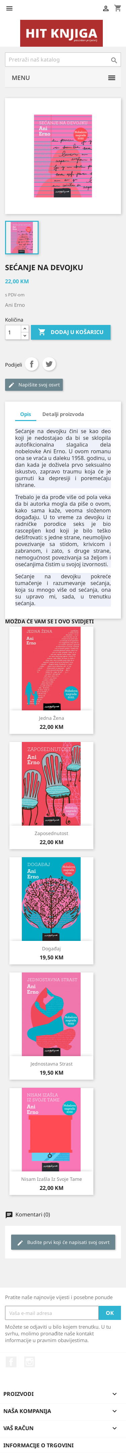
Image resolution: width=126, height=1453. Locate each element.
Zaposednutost (51, 833)
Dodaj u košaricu (70, 332)
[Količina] (13, 332)
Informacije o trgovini (38, 1445)
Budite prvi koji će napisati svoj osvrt (63, 1242)
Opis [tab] (25, 414)
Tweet (49, 364)
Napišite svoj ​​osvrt (34, 384)
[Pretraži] (63, 59)
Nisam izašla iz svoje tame (51, 1179)
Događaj (51, 948)
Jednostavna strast (52, 1064)
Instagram (29, 1362)
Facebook (11, 1362)
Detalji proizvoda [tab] (63, 414)
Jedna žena (51, 718)
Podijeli (31, 364)
